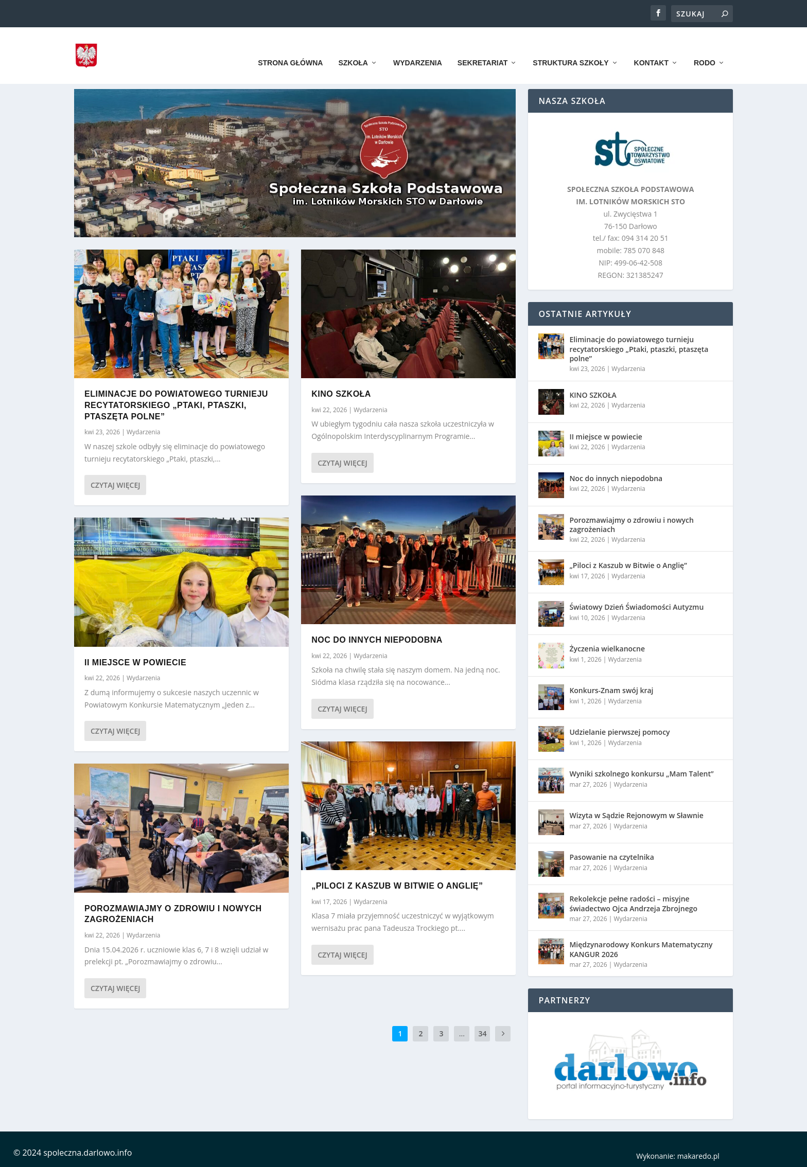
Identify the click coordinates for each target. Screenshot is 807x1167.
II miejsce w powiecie (135, 662)
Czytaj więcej (115, 485)
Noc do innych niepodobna (377, 639)
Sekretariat (482, 47)
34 (482, 1033)
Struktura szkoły (570, 47)
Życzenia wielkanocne (607, 648)
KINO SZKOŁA (341, 394)
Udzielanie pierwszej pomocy (619, 732)
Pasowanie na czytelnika (611, 857)
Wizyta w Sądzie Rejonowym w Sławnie (636, 815)
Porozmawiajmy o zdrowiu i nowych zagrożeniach (631, 524)
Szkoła (353, 47)
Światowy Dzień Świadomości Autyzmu (636, 607)
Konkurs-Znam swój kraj (611, 690)
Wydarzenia (417, 47)
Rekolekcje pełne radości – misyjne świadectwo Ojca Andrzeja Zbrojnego (633, 903)
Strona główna (290, 47)
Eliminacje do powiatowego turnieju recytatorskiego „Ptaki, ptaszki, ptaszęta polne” (176, 405)
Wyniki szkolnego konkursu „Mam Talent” (641, 774)
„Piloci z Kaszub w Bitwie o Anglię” (397, 885)
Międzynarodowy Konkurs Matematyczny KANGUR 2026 (640, 949)
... (462, 1033)
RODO (704, 47)
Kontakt (651, 47)
